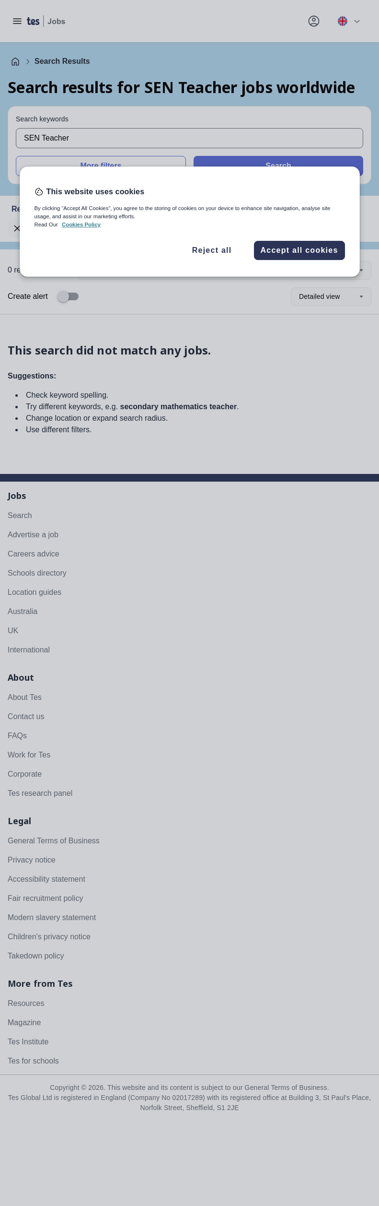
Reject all (212, 250)
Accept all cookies (299, 250)
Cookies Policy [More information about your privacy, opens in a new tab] (81, 224)
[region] (190, 221)
